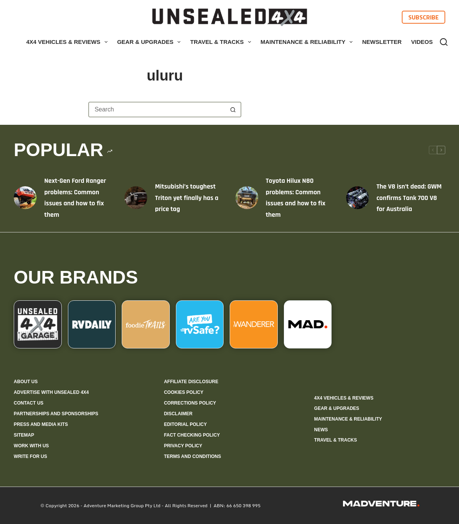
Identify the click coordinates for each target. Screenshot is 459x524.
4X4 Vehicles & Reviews (68, 42)
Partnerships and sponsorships (56, 413)
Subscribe (423, 17)
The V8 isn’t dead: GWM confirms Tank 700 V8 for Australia (409, 197)
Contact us (28, 403)
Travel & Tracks (222, 42)
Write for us (30, 456)
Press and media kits (41, 424)
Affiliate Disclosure (191, 381)
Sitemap (24, 435)
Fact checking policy (192, 435)
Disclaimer (178, 413)
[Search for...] (157, 109)
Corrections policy (190, 403)
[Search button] (233, 109)
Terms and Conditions (192, 456)
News (321, 429)
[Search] (444, 42)
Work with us (31, 445)
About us (26, 381)
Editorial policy (185, 424)
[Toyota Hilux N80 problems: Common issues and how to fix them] (246, 197)
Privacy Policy (183, 445)
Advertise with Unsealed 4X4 (51, 392)
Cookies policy (183, 392)
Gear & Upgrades (150, 42)
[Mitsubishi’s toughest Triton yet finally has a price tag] (135, 197)
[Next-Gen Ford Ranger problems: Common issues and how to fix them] (25, 197)
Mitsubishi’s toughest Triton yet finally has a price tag (186, 197)
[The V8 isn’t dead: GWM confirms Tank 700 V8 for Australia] (357, 197)
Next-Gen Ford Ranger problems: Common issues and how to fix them (75, 197)
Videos (422, 42)
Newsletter (381, 42)
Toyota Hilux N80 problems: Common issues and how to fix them (295, 197)
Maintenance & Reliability (308, 42)
